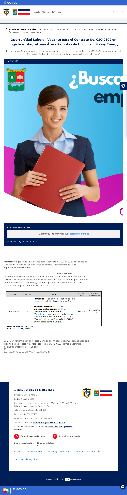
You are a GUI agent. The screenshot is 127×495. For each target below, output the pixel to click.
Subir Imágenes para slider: (19, 227)
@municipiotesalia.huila (33, 436)
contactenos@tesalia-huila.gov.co (49, 422)
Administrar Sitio (118, 11)
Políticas (18, 451)
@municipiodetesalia (69, 436)
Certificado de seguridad (26, 459)
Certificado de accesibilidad (88, 451)
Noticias (32, 29)
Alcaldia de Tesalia (17, 29)
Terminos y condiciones (58, 451)
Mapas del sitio (34, 451)
